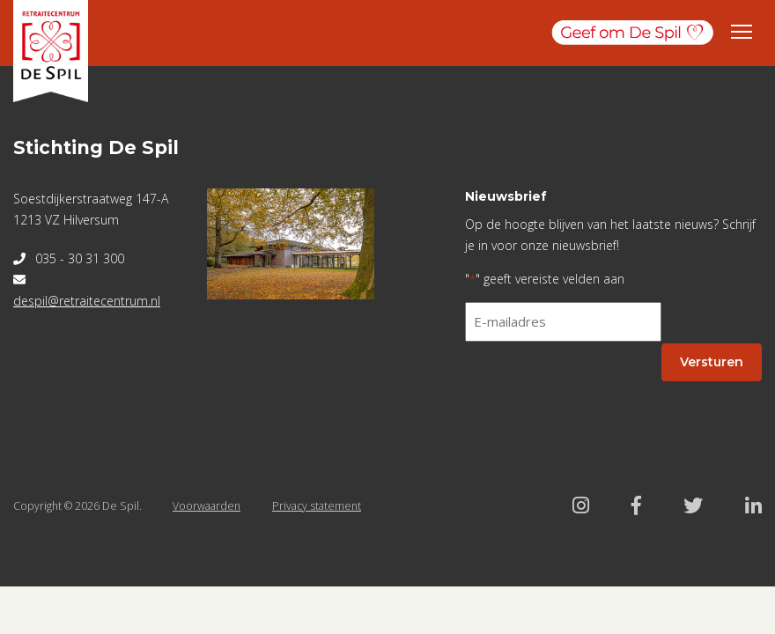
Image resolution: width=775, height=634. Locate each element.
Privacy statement (316, 505)
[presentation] (599, 390)
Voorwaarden (206, 505)
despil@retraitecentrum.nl (86, 300)
